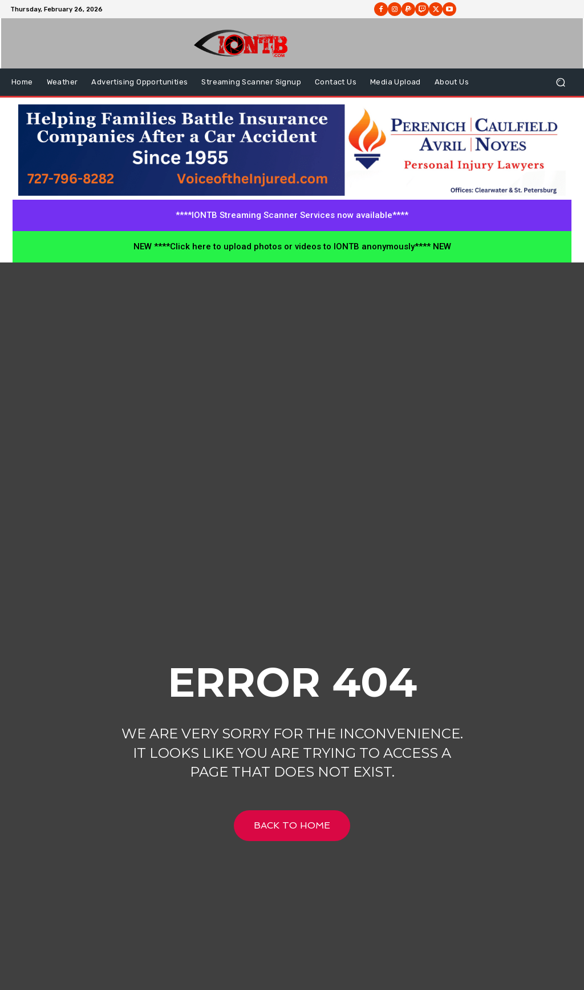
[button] (560, 82)
